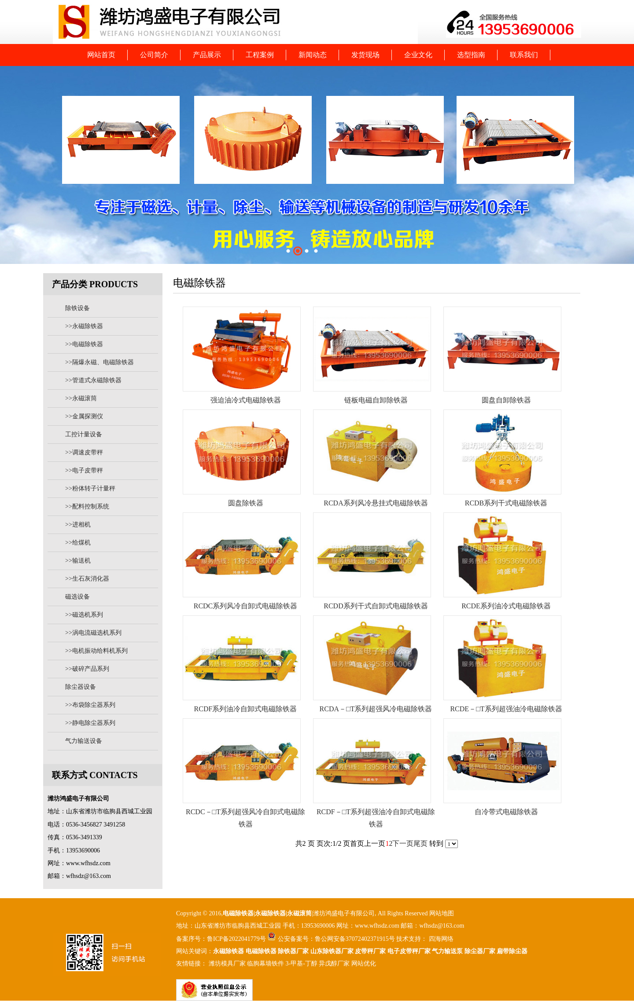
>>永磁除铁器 (84, 326)
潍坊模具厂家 (227, 963)
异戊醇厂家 (334, 963)
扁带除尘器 (512, 951)
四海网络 (440, 939)
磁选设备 (77, 596)
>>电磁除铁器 (84, 344)
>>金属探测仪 (84, 416)
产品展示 (207, 55)
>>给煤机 (78, 542)
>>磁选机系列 (84, 614)
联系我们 (524, 55)
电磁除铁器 (238, 913)
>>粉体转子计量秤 (90, 488)
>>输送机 (78, 560)
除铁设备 (77, 308)
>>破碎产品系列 (87, 669)
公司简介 (154, 55)
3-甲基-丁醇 (301, 963)
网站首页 (101, 55)
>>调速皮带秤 (84, 452)
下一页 (402, 843)
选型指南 (471, 55)
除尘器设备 (80, 687)
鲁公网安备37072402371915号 (355, 939)
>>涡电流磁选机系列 (93, 632)
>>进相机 (78, 524)
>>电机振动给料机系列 (96, 650)
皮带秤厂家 (370, 951)
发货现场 (365, 55)
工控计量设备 (83, 434)
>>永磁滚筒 (81, 398)
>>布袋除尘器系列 (90, 705)
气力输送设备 (83, 741)
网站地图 (441, 913)
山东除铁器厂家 (332, 951)
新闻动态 (313, 55)
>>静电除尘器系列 (90, 723)
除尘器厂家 (479, 951)
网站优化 (363, 963)
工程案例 (260, 55)
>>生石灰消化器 (87, 578)
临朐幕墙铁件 (265, 963)
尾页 (420, 843)
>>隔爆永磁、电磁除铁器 (99, 362)
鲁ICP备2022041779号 (237, 939)
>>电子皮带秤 (84, 470)
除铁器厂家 (293, 951)
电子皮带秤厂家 (409, 951)
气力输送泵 (447, 951)
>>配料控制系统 (87, 506)
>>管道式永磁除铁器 (93, 380)
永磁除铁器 (228, 951)
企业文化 (418, 55)
